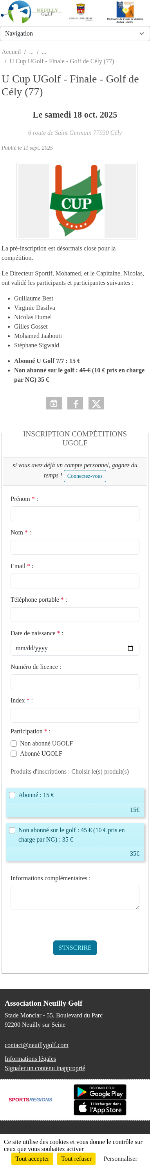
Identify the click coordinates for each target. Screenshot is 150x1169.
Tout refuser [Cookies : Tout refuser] (76, 1158)
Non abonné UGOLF (46, 743)
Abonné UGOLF (41, 753)
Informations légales (30, 1058)
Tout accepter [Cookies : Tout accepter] (32, 1158)
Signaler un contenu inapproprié (45, 1068)
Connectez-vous (85, 476)
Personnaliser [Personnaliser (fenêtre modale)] (120, 1158)
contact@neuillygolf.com (37, 1045)
